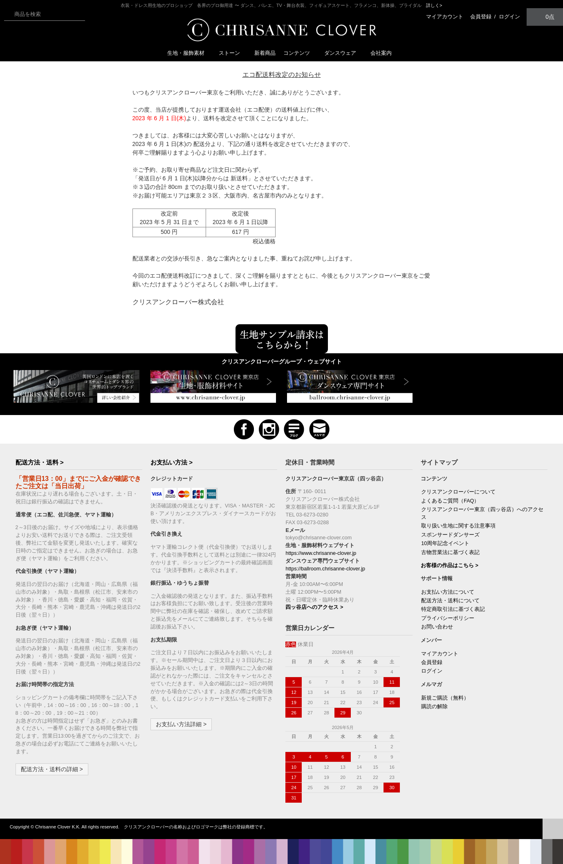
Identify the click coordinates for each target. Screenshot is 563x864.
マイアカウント (444, 16)
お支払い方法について (447, 592)
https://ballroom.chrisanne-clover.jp (325, 569)
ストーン (233, 53)
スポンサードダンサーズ (450, 535)
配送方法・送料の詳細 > (52, 769)
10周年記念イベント (445, 543)
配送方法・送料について (450, 601)
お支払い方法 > (171, 462)
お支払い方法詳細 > (181, 724)
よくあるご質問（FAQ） (450, 501)
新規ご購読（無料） (445, 698)
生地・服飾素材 (189, 53)
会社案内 (381, 53)
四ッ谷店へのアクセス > (314, 607)
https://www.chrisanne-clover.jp (320, 553)
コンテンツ (299, 53)
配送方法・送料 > (40, 462)
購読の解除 (434, 706)
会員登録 (480, 16)
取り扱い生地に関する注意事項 (458, 526)
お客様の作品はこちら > (449, 565)
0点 (545, 16)
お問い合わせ (437, 627)
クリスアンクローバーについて (458, 492)
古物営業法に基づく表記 (450, 552)
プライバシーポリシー (447, 618)
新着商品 (265, 53)
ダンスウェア (343, 53)
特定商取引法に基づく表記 (453, 609)
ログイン (509, 16)
